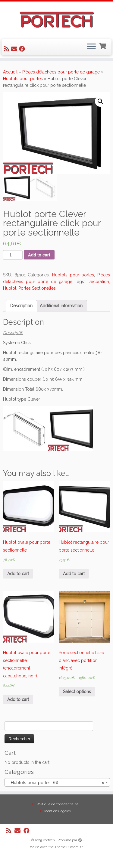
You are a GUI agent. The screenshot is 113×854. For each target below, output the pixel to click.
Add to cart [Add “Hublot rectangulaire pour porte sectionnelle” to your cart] (74, 573)
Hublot (9, 288)
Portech (49, 840)
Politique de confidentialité (57, 804)
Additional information (61, 305)
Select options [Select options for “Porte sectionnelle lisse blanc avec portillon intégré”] (77, 691)
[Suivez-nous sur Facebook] (23, 49)
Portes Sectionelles (37, 288)
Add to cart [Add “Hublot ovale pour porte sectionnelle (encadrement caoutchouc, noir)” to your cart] (18, 699)
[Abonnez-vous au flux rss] (7, 49)
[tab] (21, 305)
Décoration (98, 281)
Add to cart (39, 255)
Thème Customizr (69, 847)
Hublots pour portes (23, 78)
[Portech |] (56, 20)
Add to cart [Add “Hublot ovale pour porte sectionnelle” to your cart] (18, 573)
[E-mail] (15, 49)
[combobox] (57, 782)
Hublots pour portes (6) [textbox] (55, 782)
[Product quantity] (13, 255)
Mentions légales (57, 811)
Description (21, 305)
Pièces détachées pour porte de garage (61, 72)
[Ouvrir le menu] (91, 47)
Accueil (10, 72)
